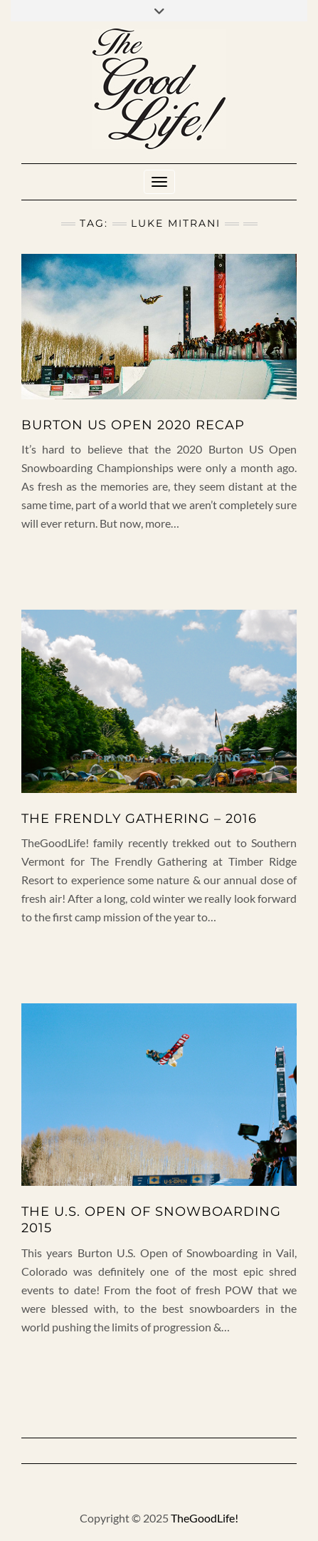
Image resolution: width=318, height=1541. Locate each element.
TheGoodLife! (204, 1518)
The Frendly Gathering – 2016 (139, 818)
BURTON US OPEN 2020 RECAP (133, 425)
